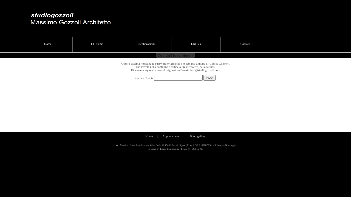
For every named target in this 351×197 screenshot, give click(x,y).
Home (149, 136)
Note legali (230, 145)
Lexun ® (185, 148)
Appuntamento (171, 136)
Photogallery (197, 136)
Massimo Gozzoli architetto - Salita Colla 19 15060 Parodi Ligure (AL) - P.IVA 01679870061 (166, 145)
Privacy (219, 145)
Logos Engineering (169, 148)
